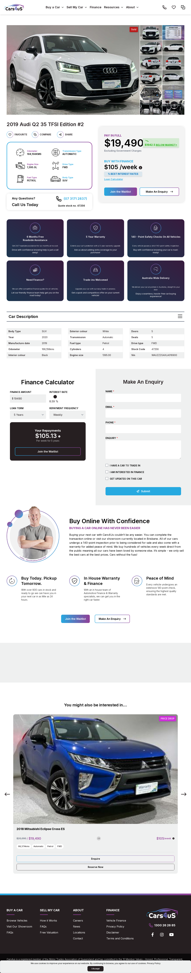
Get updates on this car (126, 478)
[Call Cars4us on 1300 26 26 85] (164, 7)
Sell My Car (75, 7)
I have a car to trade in (125, 465)
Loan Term (17, 408)
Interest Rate (58, 392)
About (130, 7)
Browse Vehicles (17, 920)
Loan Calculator (113, 179)
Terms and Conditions (120, 938)
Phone (110, 422)
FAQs (10, 932)
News (76, 926)
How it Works (48, 920)
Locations (79, 932)
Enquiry (112, 438)
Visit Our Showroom (19, 926)
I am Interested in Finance (127, 472)
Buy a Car (53, 7)
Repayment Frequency (63, 408)
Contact (78, 938)
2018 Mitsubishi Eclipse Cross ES (41, 829)
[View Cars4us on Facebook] (153, 935)
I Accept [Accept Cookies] (95, 968)
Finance (95, 7)
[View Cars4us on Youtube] (171, 935)
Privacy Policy (115, 926)
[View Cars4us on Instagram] (162, 935)
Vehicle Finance (116, 920)
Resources (111, 7)
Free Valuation (49, 932)
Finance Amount (20, 392)
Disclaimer (112, 932)
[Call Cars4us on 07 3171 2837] (71, 199)
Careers (78, 920)
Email (110, 406)
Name (110, 391)
